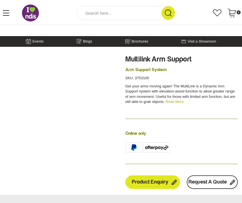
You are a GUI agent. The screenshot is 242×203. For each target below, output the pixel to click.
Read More (175, 102)
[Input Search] (119, 13)
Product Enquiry (154, 182)
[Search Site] (168, 13)
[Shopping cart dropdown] (234, 13)
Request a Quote (212, 182)
